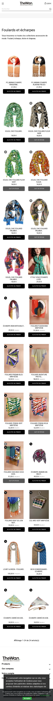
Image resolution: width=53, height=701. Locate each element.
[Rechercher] (26, 9)
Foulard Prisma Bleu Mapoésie (14, 376)
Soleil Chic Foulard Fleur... (39, 181)
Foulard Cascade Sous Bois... (14, 473)
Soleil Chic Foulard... (14, 131)
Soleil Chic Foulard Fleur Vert (14, 181)
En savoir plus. (45, 695)
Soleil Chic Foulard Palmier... (14, 230)
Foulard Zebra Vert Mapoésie (13, 424)
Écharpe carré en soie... (14, 618)
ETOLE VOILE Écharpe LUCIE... (39, 278)
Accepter (27, 698)
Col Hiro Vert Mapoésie (39, 521)
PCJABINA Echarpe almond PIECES (39, 84)
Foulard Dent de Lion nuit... (14, 522)
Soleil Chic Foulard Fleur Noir (39, 132)
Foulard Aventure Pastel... (39, 376)
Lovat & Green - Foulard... (14, 569)
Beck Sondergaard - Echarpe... (39, 570)
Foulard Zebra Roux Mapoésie (39, 424)
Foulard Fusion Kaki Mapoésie (39, 327)
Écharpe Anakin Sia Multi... (39, 473)
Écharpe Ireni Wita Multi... (14, 326)
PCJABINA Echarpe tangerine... (14, 84)
